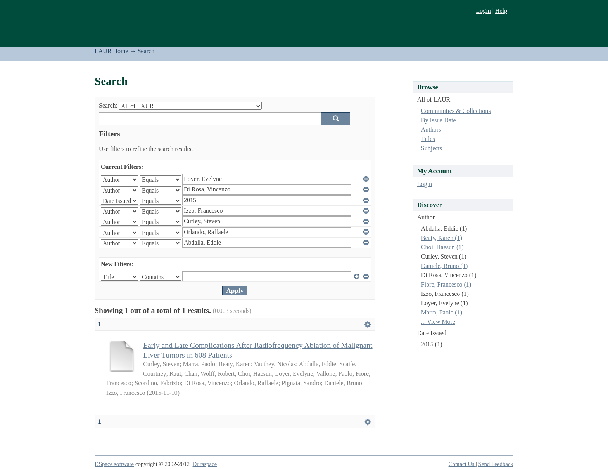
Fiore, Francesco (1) (446, 284)
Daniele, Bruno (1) (444, 265)
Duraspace (205, 464)
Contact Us (462, 464)
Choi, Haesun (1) (442, 247)
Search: (108, 105)
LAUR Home (111, 51)
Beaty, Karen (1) (441, 237)
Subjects (431, 148)
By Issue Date (438, 120)
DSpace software (114, 464)
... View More (438, 321)
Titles (428, 138)
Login (483, 10)
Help (501, 10)
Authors (431, 129)
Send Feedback (495, 464)
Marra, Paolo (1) (441, 312)
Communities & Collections (456, 111)
